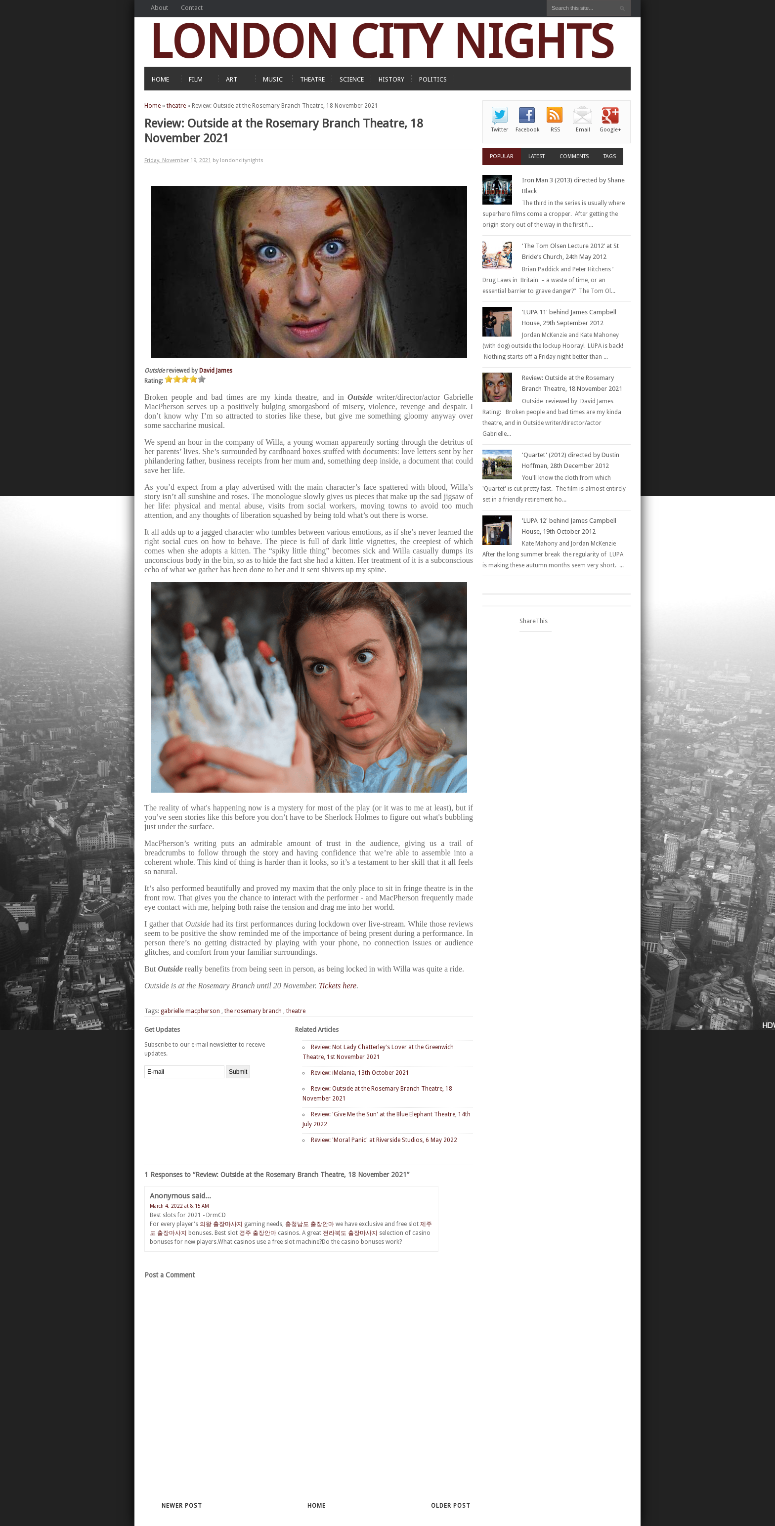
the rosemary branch (253, 1011)
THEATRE (312, 79)
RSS (555, 130)
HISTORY (391, 79)
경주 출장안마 (257, 1232)
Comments (574, 156)
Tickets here (337, 985)
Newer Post (182, 1505)
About (159, 7)
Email (583, 130)
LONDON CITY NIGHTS (381, 42)
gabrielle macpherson (190, 1011)
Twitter (499, 130)
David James (215, 370)
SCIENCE (352, 79)
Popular (502, 156)
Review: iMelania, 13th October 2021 (360, 1072)
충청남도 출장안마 (309, 1224)
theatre (176, 105)
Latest (536, 156)
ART (231, 79)
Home (152, 105)
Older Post (451, 1505)
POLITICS (433, 79)
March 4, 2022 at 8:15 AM (179, 1206)
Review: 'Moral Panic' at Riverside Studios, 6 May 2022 (384, 1140)
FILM (196, 79)
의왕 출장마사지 (221, 1224)
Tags (609, 156)
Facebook (527, 130)
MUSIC (273, 79)
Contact (192, 7)
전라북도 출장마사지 (350, 1232)
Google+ (610, 130)
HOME (160, 79)
